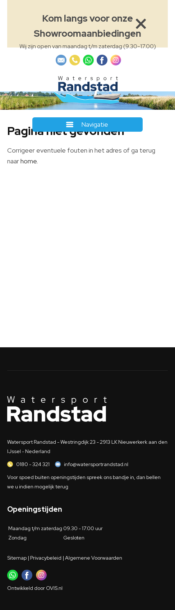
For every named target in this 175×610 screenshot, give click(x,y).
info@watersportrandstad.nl (96, 464)
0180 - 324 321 (33, 464)
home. (29, 161)
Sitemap (17, 558)
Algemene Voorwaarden (93, 558)
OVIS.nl (54, 588)
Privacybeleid (45, 558)
